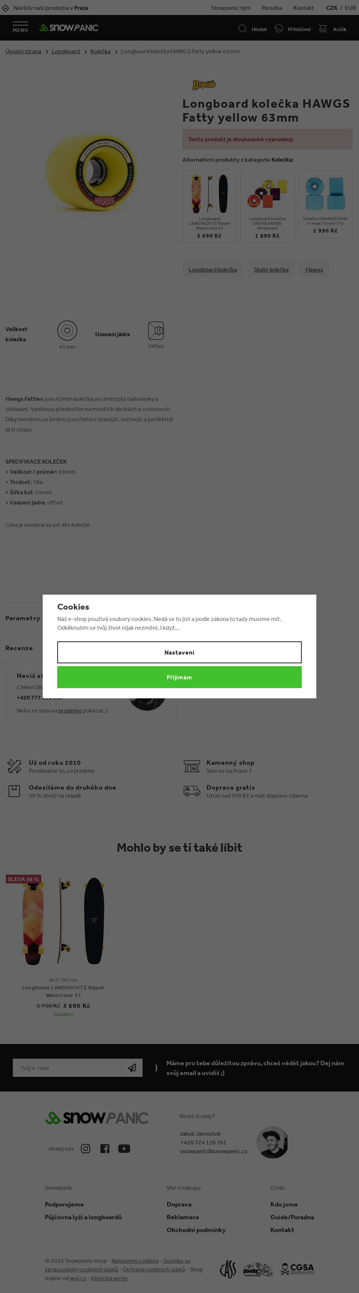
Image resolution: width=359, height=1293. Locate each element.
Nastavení (179, 652)
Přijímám (180, 677)
